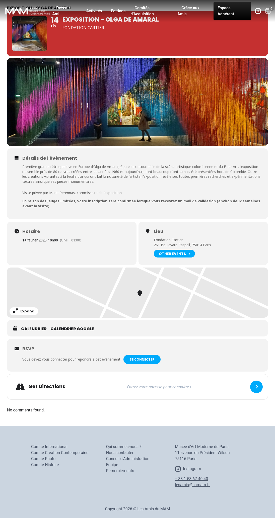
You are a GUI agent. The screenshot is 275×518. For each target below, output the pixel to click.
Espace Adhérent (226, 11)
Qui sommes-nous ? (124, 446)
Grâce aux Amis (188, 11)
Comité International (49, 446)
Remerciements (120, 470)
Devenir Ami (61, 11)
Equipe (112, 464)
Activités (94, 11)
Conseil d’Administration (128, 458)
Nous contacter (119, 452)
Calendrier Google (72, 328)
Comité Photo (43, 458)
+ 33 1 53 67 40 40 (191, 478)
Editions (118, 11)
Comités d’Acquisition (142, 11)
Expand (23, 311)
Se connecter (142, 359)
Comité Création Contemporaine (59, 452)
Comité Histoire (45, 464)
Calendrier (34, 328)
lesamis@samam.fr (192, 484)
